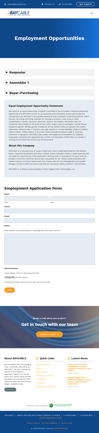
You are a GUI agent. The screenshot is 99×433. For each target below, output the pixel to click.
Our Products (41, 372)
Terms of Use (66, 423)
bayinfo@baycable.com (17, 4)
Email (6, 216)
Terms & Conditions (49, 423)
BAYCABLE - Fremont (45, 375)
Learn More (10, 389)
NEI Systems (41, 379)
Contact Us (40, 383)
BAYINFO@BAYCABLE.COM (50, 418)
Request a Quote (43, 364)
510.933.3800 (67, 4)
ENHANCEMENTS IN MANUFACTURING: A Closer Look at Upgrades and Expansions (79, 380)
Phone (7, 207)
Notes (7, 226)
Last (52, 202)
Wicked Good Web (61, 428)
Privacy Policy (32, 423)
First (6, 202)
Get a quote (85, 4)
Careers (39, 368)
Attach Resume (11, 268)
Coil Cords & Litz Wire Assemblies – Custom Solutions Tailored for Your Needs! (79, 367)
